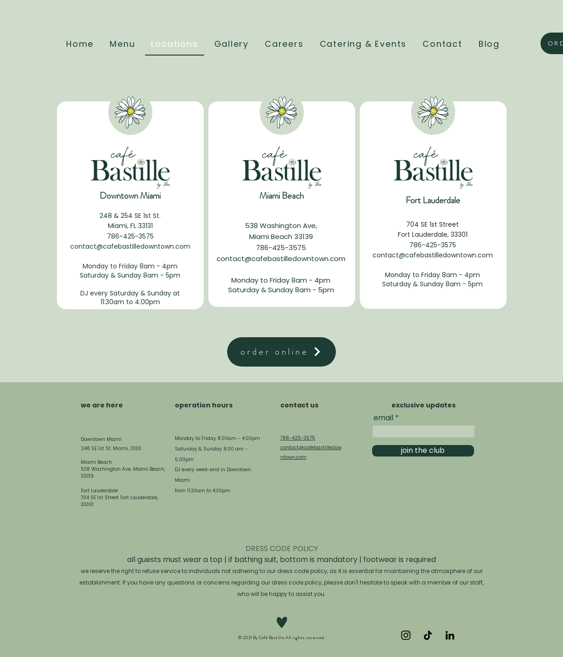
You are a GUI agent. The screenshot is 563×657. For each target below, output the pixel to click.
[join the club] (423, 451)
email (383, 418)
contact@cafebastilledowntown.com (130, 246)
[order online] (281, 352)
